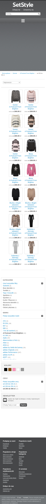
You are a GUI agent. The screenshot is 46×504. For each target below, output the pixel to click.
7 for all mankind (9, 331)
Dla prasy (22, 472)
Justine (5, 482)
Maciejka (21, 446)
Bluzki (21, 463)
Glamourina (6, 476)
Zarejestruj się (28, 10)
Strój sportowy (7, 461)
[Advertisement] (23, 47)
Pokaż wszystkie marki (11, 316)
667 (4, 326)
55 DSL (5, 323)
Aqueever (6, 480)
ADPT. (5, 357)
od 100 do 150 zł (9, 384)
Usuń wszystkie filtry (10, 283)
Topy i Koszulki (8, 293)
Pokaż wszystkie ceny (11, 382)
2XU (4, 321)
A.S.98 (5, 335)
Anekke (21, 444)
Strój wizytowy (7, 457)
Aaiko (5, 338)
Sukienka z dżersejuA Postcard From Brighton (31, 232)
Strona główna (6, 73)
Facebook (6, 444)
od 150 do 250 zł (9, 386)
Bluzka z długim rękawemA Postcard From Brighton (15, 206)
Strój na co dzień (8, 454)
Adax (5, 343)
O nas (19, 497)
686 (4, 328)
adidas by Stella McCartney (13, 347)
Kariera (21, 478)
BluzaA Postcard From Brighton (31, 156)
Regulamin (22, 476)
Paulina (5, 474)
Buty (20, 459)
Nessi (20, 448)
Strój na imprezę (8, 459)
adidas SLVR (7, 355)
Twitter (5, 448)
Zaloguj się (16, 10)
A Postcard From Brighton (27, 73)
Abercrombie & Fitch (10, 340)
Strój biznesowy (8, 463)
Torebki (21, 461)
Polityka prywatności (25, 474)
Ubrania (15, 73)
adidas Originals (8, 350)
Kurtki (20, 465)
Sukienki (6, 286)
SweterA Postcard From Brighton (15, 107)
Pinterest (5, 446)
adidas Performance (10, 352)
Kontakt (25, 497)
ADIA (5, 345)
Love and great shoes (9, 478)
